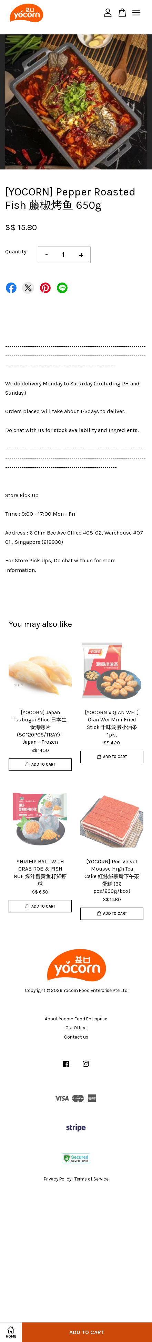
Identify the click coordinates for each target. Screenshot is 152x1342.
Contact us (76, 1037)
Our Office (76, 1027)
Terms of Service (91, 1179)
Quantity (15, 251)
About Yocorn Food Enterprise (76, 1018)
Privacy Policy (57, 1179)
